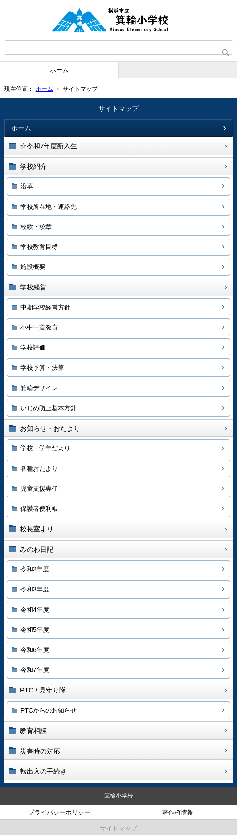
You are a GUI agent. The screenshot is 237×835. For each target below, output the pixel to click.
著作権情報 (177, 812)
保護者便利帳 (39, 508)
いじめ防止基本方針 (48, 407)
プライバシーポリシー (59, 812)
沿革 (26, 186)
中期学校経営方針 (45, 307)
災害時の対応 (40, 751)
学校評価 (32, 347)
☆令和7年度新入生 (48, 146)
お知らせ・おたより (50, 428)
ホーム (59, 69)
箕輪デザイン (39, 387)
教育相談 (33, 730)
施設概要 (32, 266)
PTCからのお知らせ (48, 710)
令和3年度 (34, 589)
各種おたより (39, 468)
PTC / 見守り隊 (43, 690)
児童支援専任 (39, 488)
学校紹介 (33, 166)
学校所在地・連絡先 (48, 206)
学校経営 (33, 287)
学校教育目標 (39, 246)
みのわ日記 (36, 549)
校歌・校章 (36, 226)
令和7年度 (34, 669)
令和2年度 (34, 569)
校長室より (36, 529)
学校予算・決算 (42, 367)
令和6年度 (34, 649)
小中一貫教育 (39, 327)
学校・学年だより (45, 448)
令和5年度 (34, 629)
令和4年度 (34, 609)
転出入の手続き (43, 771)
